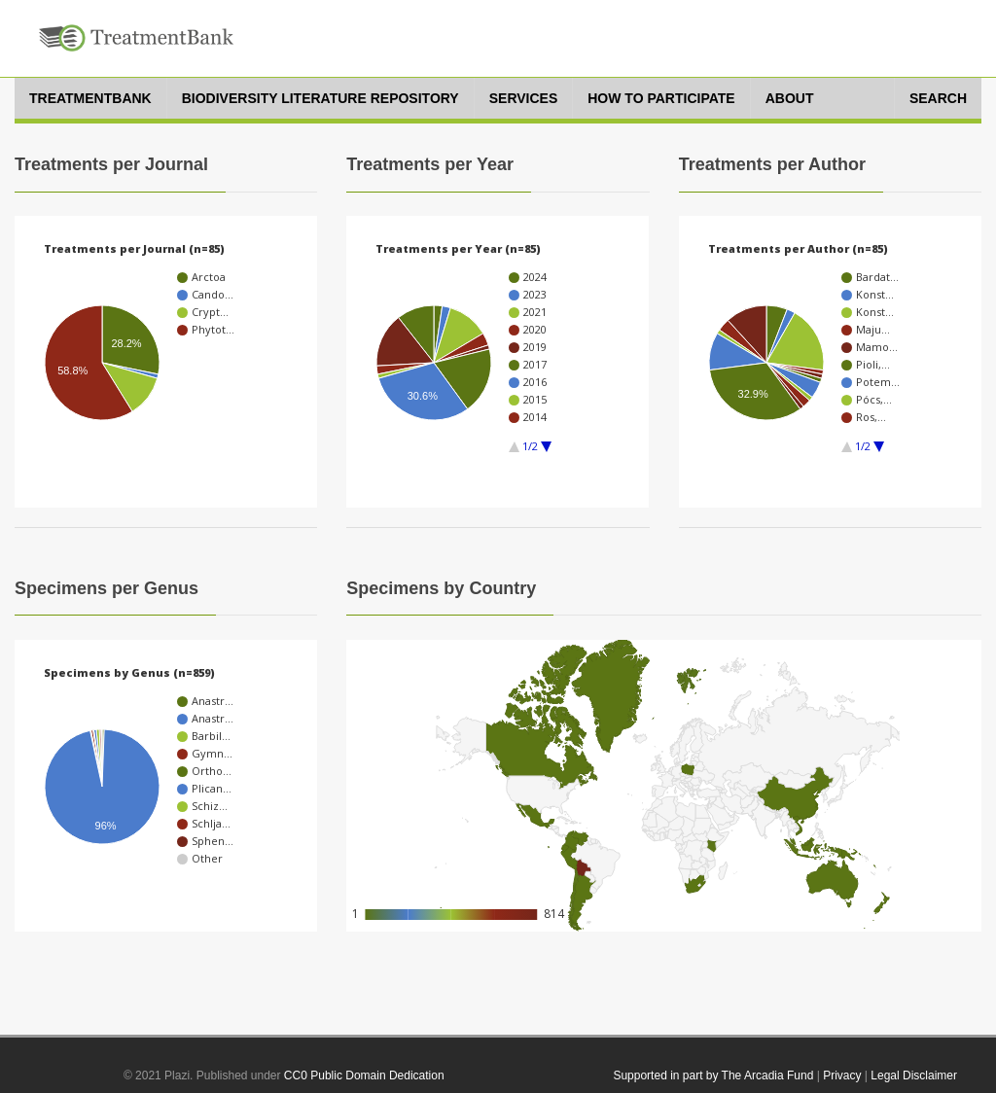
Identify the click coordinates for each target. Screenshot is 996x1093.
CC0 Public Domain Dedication (364, 1075)
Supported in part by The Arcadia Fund (713, 1075)
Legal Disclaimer (914, 1075)
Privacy (842, 1075)
